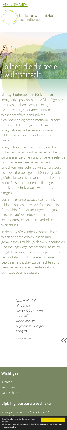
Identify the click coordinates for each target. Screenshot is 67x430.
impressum (9, 387)
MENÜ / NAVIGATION (15, 4)
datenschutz (9, 393)
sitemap (6, 382)
